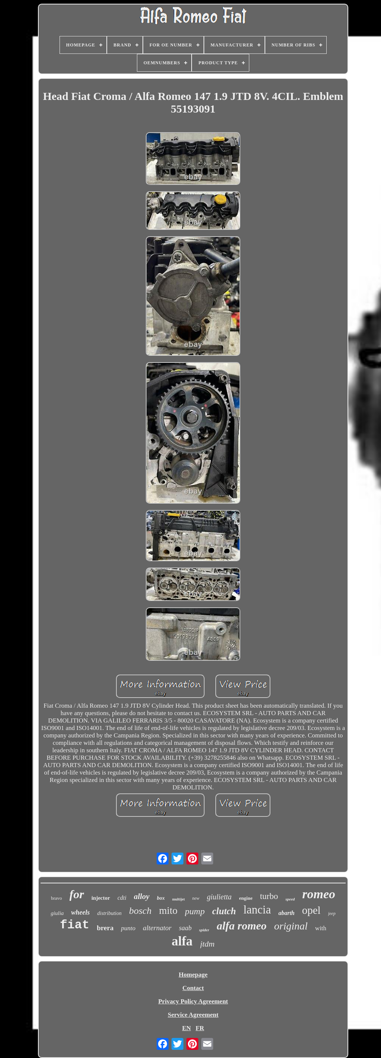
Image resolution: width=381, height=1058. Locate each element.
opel (311, 910)
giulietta (219, 897)
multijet (178, 899)
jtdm (207, 943)
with (320, 928)
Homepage (193, 974)
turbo (269, 896)
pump (195, 911)
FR (200, 1028)
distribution (109, 913)
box (161, 898)
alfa (182, 941)
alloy (142, 896)
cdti (122, 898)
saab (185, 928)
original (291, 926)
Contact (193, 988)
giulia (57, 913)
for (77, 894)
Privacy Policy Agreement (193, 1001)
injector (101, 898)
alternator (157, 928)
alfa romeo (241, 925)
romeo (318, 894)
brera (105, 928)
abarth (286, 913)
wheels (80, 912)
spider (204, 930)
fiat (74, 925)
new (195, 898)
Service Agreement (193, 1014)
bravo (56, 898)
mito (168, 910)
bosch (140, 910)
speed (290, 899)
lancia (257, 909)
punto (128, 928)
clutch (224, 911)
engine (246, 898)
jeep (332, 913)
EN (186, 1028)
